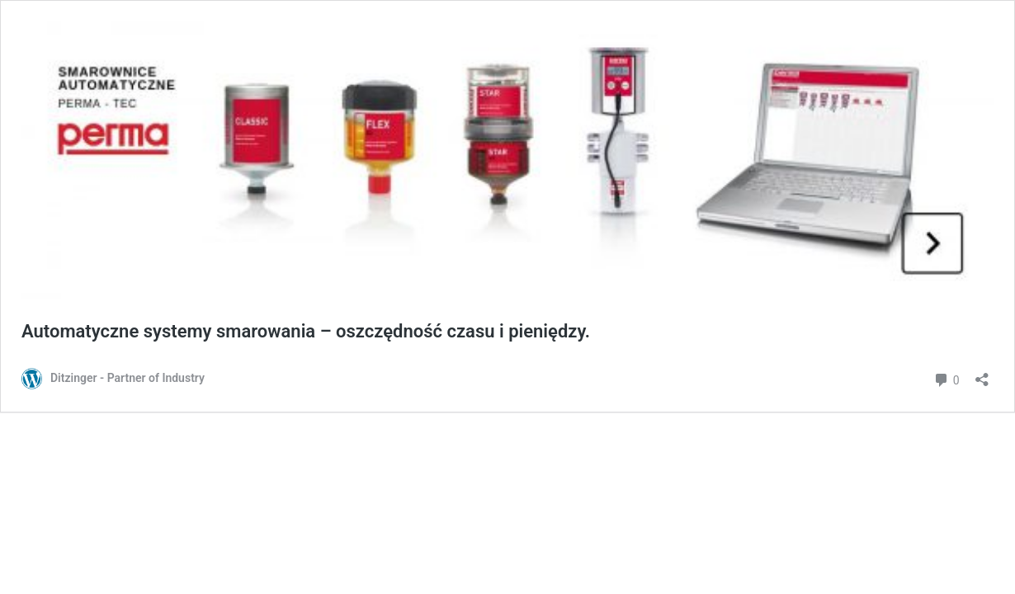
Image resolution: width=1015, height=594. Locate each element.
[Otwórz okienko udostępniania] (982, 374)
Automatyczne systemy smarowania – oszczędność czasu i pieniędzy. (305, 331)
